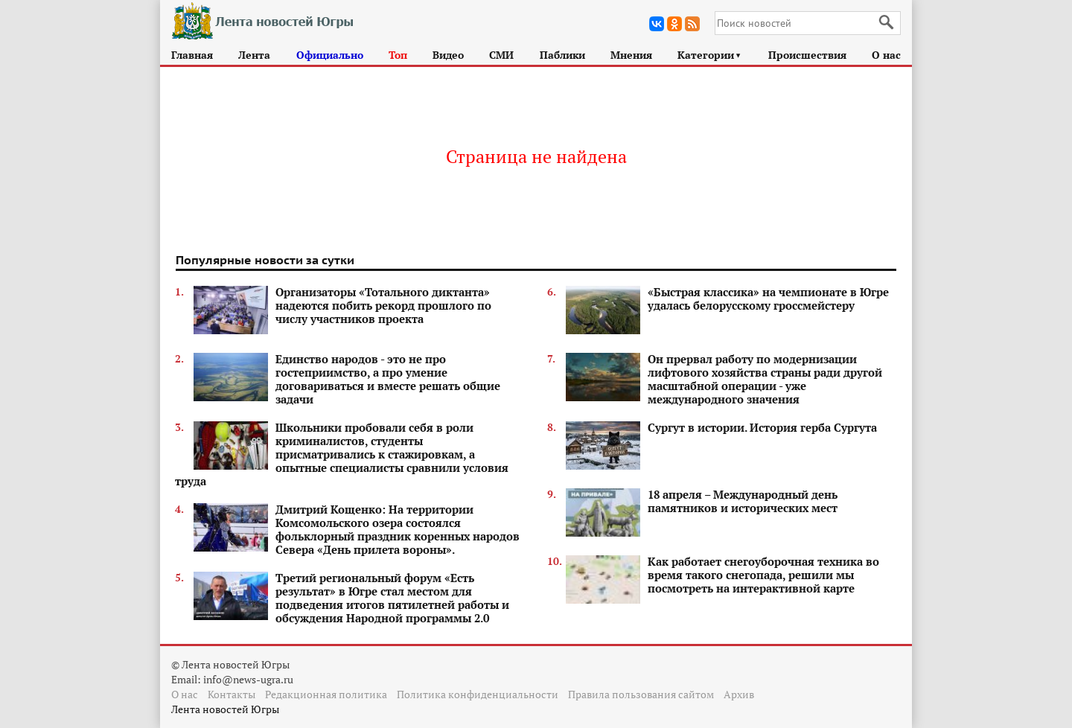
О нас (886, 55)
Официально (329, 55)
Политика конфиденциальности (477, 694)
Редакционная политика (326, 694)
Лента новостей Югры (225, 709)
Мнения (631, 55)
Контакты (231, 694)
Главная (192, 55)
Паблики (562, 55)
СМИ (501, 55)
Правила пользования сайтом (641, 694)
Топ (398, 55)
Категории (709, 55)
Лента (254, 55)
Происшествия (807, 55)
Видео (448, 55)
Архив (739, 694)
